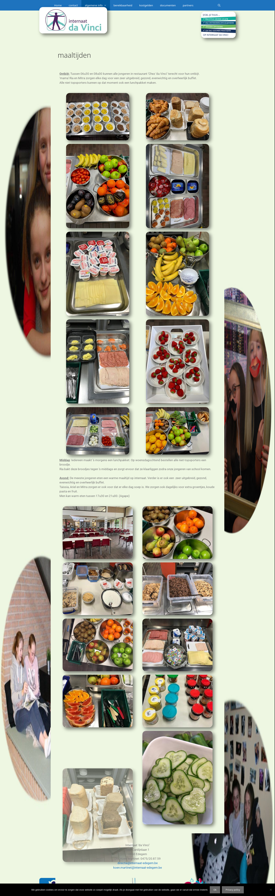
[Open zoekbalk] (219, 5)
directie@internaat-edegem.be (138, 863)
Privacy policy (233, 889)
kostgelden (146, 5)
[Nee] (270, 889)
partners (188, 5)
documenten (168, 5)
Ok (214, 889)
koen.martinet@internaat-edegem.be (137, 867)
